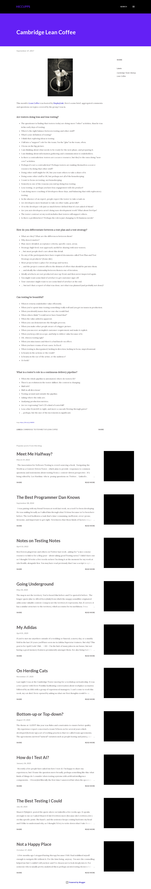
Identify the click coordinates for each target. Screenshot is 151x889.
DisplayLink (58, 103)
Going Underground (35, 584)
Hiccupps (23, 6)
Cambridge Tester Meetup (126, 73)
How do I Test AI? (33, 757)
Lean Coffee (34, 103)
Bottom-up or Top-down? (40, 714)
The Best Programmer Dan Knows (48, 497)
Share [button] (119, 60)
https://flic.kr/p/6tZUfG (27, 422)
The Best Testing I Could (39, 800)
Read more (90, 482)
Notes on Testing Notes (38, 540)
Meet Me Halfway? (34, 453)
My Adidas (27, 627)
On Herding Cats (32, 670)
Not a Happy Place (34, 844)
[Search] (123, 6)
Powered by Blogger (75, 882)
